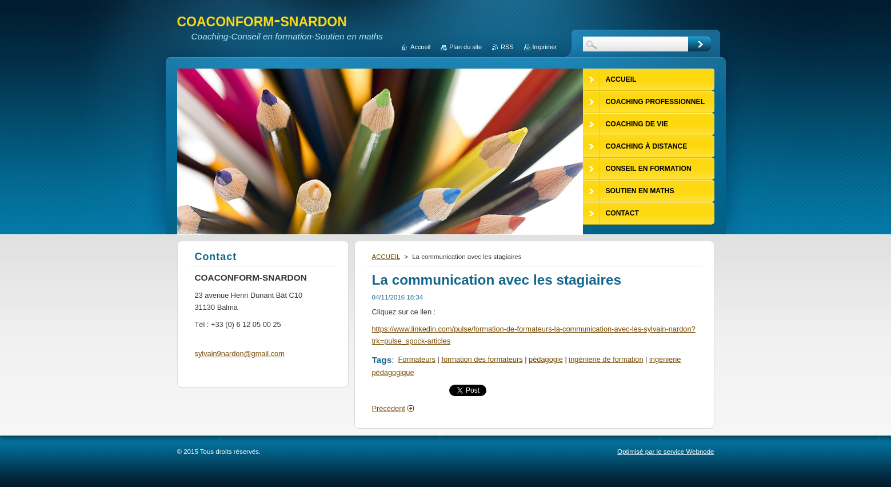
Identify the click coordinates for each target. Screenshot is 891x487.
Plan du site (465, 46)
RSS (507, 46)
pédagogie (546, 359)
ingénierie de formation (606, 359)
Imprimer (545, 46)
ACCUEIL (386, 256)
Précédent (388, 408)
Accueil (420, 46)
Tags (382, 360)
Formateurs (416, 359)
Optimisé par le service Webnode (665, 451)
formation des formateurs (481, 359)
